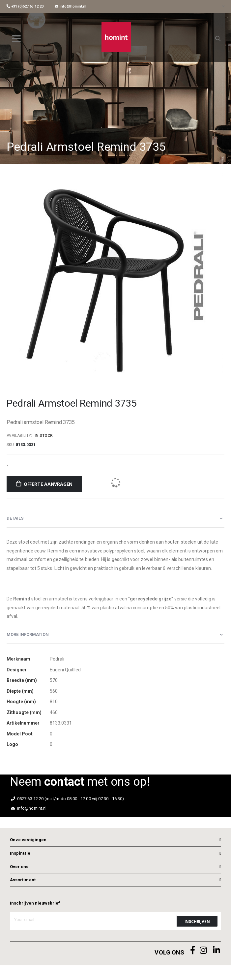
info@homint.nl (70, 6)
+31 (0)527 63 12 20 (25, 6)
